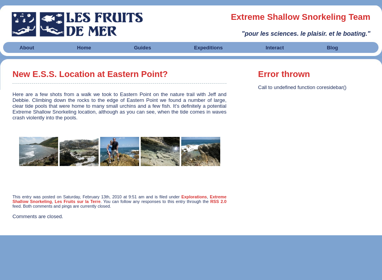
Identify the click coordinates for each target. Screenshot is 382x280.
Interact (274, 48)
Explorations (194, 196)
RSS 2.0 (218, 201)
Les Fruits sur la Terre (78, 201)
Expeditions (208, 48)
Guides (142, 48)
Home (84, 48)
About (26, 48)
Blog (332, 48)
